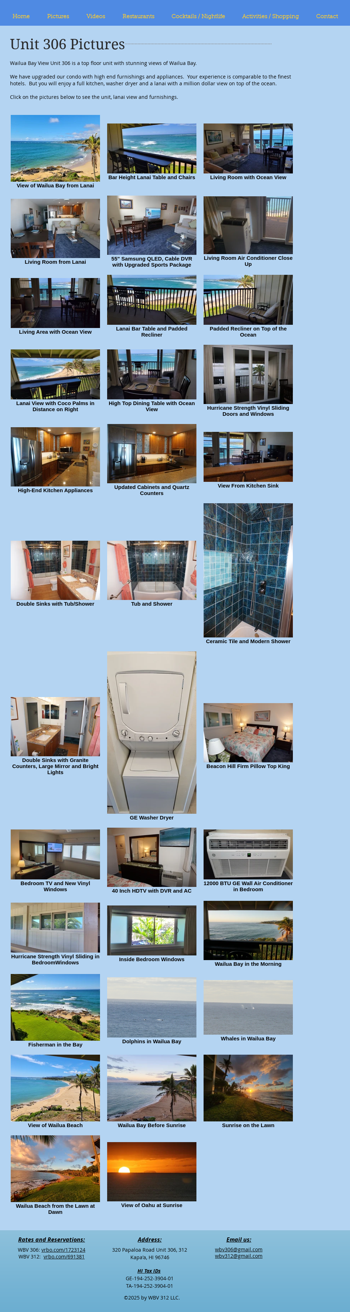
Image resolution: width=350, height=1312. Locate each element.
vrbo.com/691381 (64, 1256)
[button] (61, 17)
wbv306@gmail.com (238, 1249)
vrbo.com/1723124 (63, 1249)
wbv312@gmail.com (238, 1255)
